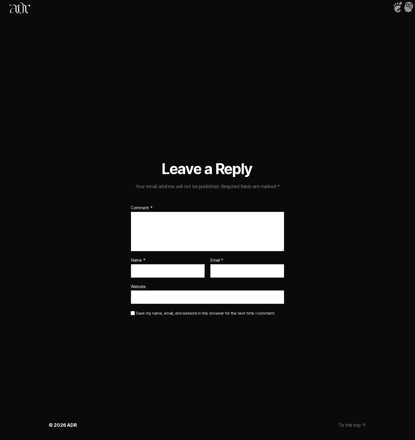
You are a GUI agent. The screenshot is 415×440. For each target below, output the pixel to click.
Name (138, 260)
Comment (142, 208)
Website (138, 286)
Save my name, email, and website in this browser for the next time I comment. (205, 313)
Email (216, 260)
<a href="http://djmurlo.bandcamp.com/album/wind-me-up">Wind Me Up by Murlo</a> (207, 74)
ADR (72, 425)
